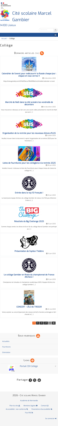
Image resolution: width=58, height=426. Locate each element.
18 (41, 323)
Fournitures (6, 347)
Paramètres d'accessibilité (42, 409)
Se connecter (50, 419)
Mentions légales (30, 406)
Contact (44, 406)
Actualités (5, 341)
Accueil (4, 39)
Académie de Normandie (29, 401)
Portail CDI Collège (21, 366)
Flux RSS (29, 413)
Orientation (6, 352)
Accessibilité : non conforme (17, 409)
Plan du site (15, 406)
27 (46, 323)
